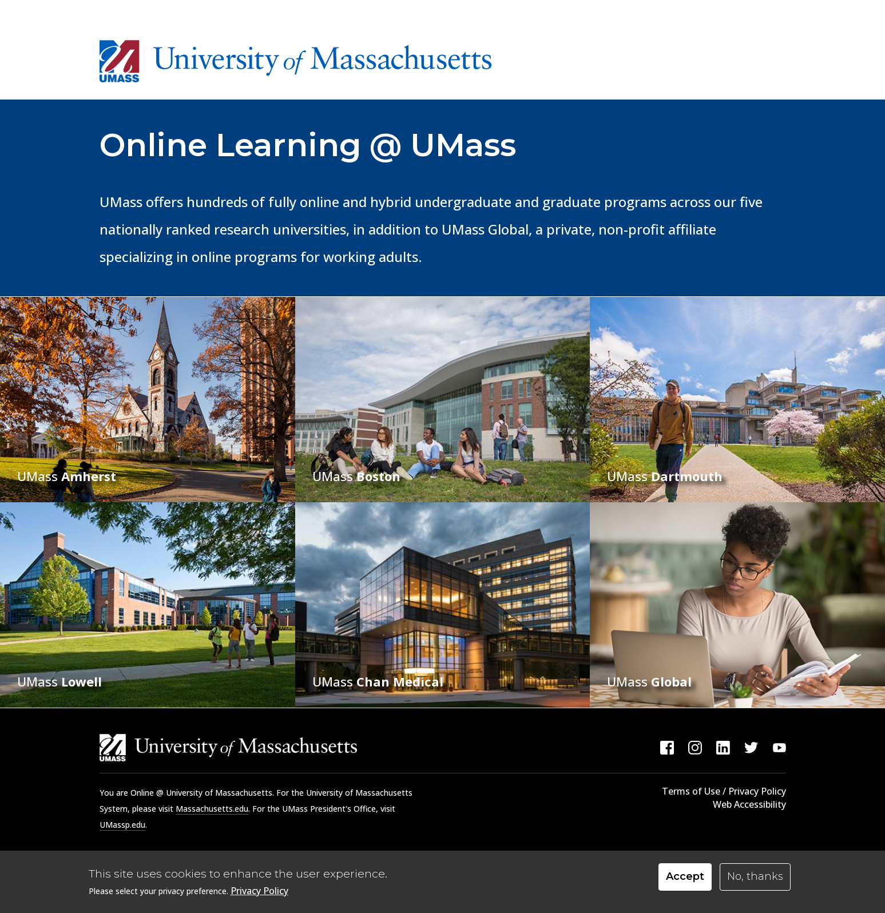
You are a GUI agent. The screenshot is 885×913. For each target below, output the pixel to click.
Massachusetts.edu (212, 808)
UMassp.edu (122, 824)
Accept (685, 878)
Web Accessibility (749, 804)
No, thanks (755, 878)
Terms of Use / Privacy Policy (724, 791)
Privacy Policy (259, 893)
